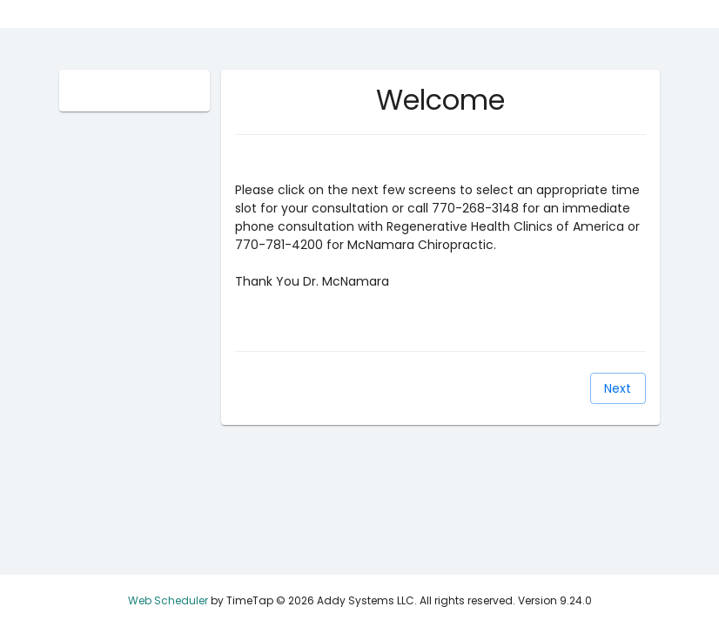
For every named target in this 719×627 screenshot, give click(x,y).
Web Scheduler (168, 600)
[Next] (618, 388)
